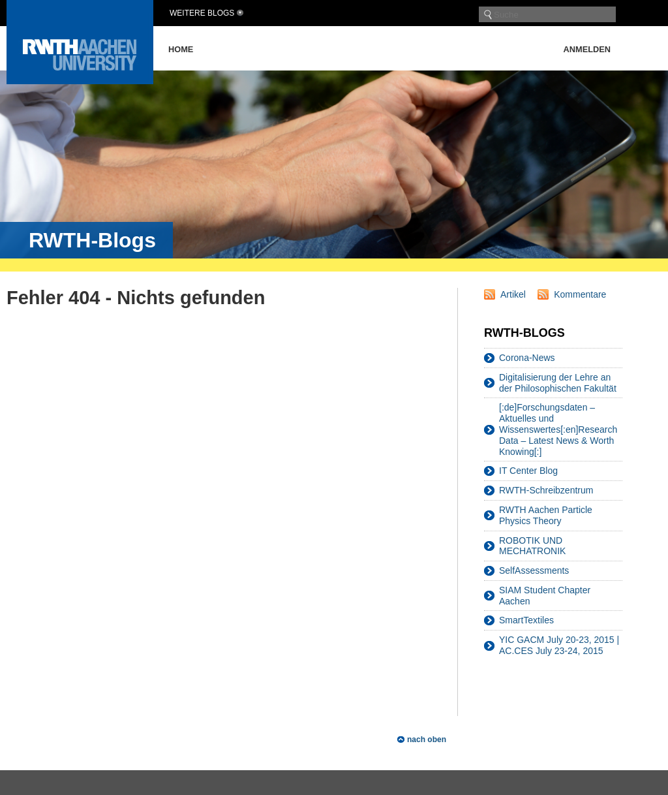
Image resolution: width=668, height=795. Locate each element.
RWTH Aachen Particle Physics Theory (545, 515)
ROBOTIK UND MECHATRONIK (532, 546)
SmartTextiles (526, 620)
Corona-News (527, 357)
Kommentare (580, 294)
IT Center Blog (528, 470)
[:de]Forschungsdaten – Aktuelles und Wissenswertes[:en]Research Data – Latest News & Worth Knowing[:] (558, 429)
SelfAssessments (534, 570)
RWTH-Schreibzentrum (546, 490)
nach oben (426, 739)
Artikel (513, 294)
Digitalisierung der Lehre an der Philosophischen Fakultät (557, 383)
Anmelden (587, 49)
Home (180, 49)
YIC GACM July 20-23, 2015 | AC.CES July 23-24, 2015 (559, 645)
